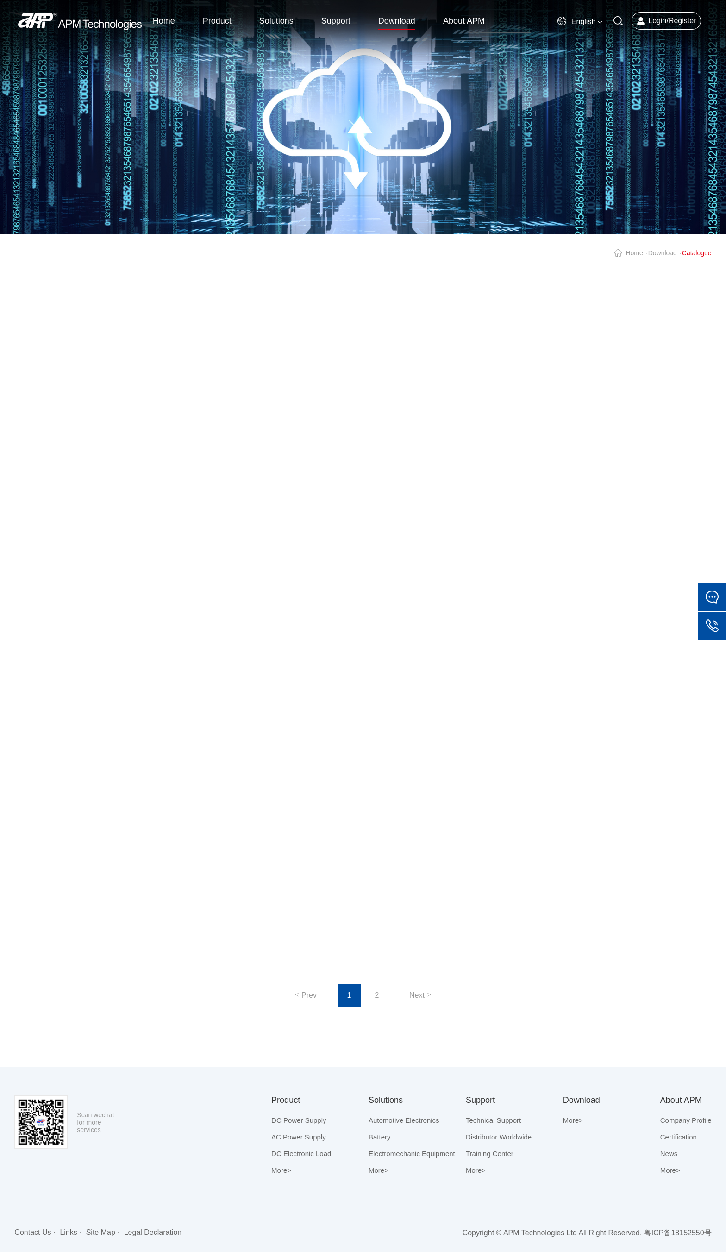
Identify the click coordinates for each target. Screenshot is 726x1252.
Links (68, 1232)
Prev (309, 995)
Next (417, 995)
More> (281, 1170)
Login (657, 21)
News (669, 1154)
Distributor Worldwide (499, 1137)
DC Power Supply (298, 1120)
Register (682, 21)
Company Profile (686, 1120)
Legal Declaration (153, 1232)
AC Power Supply (298, 1137)
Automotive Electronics (404, 1120)
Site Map (100, 1232)
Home (634, 253)
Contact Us (32, 1232)
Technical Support (493, 1120)
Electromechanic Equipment (412, 1154)
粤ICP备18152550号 (678, 1233)
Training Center (489, 1154)
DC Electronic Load (301, 1154)
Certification (678, 1137)
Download (662, 253)
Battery (380, 1137)
